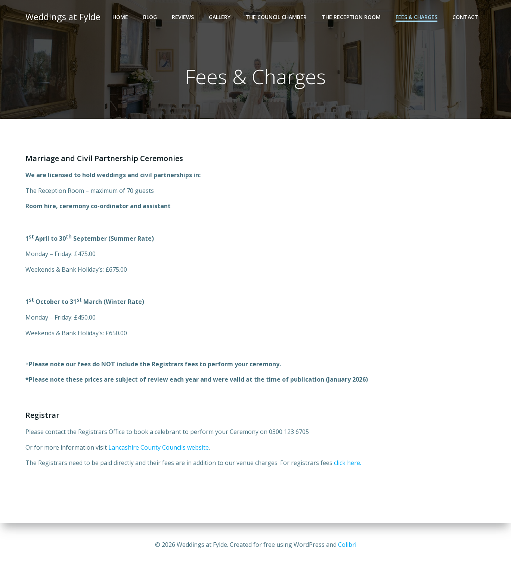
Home (120, 17)
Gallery (219, 17)
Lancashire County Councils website (158, 447)
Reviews (183, 17)
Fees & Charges (416, 17)
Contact (465, 17)
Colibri (347, 544)
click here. (347, 463)
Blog (150, 17)
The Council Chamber (276, 17)
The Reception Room (351, 17)
